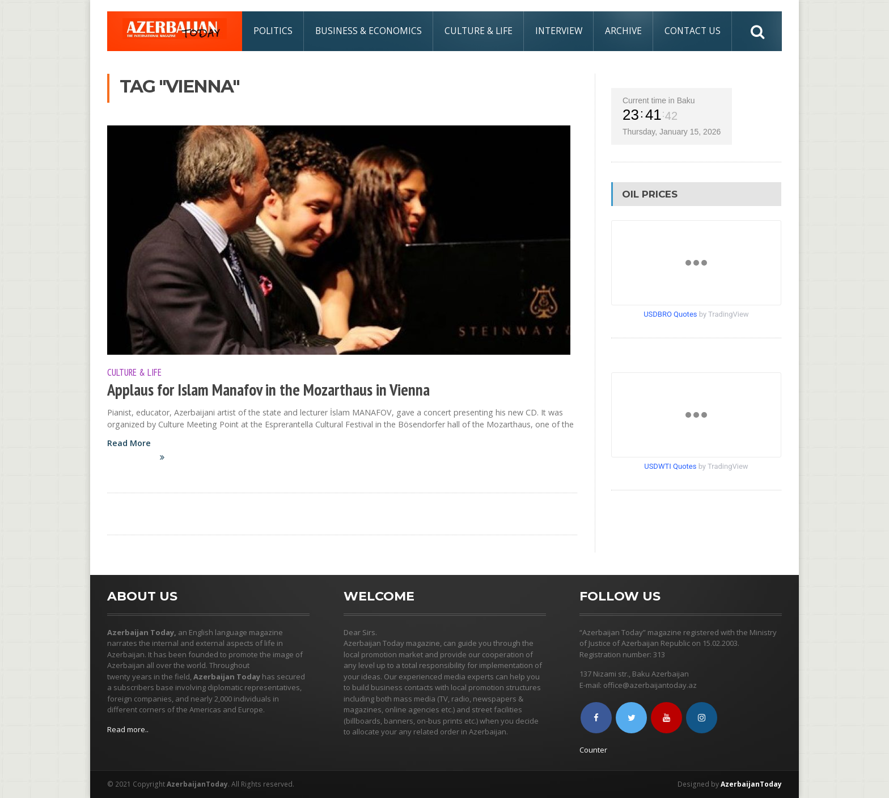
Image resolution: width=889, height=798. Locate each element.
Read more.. (128, 729)
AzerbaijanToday (751, 784)
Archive (623, 30)
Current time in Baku (659, 100)
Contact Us (692, 30)
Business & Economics (368, 30)
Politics (273, 30)
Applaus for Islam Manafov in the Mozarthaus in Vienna (268, 389)
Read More (142, 456)
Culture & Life (478, 30)
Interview (558, 30)
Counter (593, 750)
